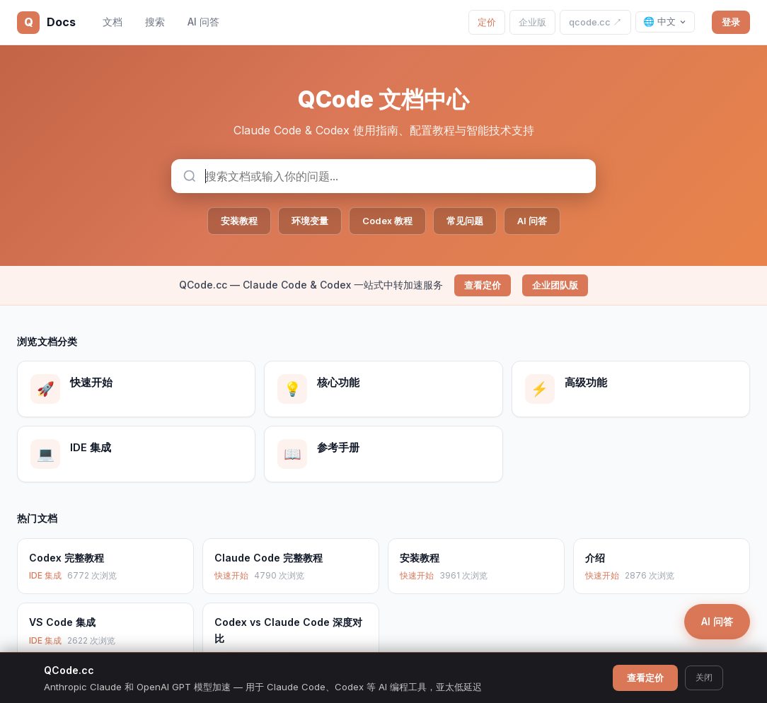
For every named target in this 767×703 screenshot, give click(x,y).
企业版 (532, 22)
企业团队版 (555, 285)
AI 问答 (203, 22)
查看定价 (482, 285)
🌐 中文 (665, 21)
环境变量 (310, 220)
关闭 (704, 677)
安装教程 (239, 220)
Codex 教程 (387, 220)
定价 (487, 22)
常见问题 (464, 220)
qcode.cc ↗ (595, 22)
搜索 (155, 22)
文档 (112, 22)
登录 (731, 22)
